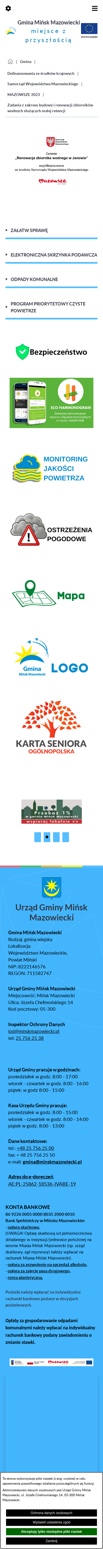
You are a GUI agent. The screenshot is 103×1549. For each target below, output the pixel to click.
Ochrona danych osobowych (51, 1513)
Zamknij (51, 1541)
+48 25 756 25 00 (35, 1148)
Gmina (25, 61)
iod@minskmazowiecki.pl (33, 1031)
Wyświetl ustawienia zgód (51, 1522)
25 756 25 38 (30, 1038)
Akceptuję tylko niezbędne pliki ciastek (51, 1532)
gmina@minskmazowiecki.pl (52, 1161)
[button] (37, 837)
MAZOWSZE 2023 (23, 94)
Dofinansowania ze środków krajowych (40, 73)
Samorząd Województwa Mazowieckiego (42, 84)
